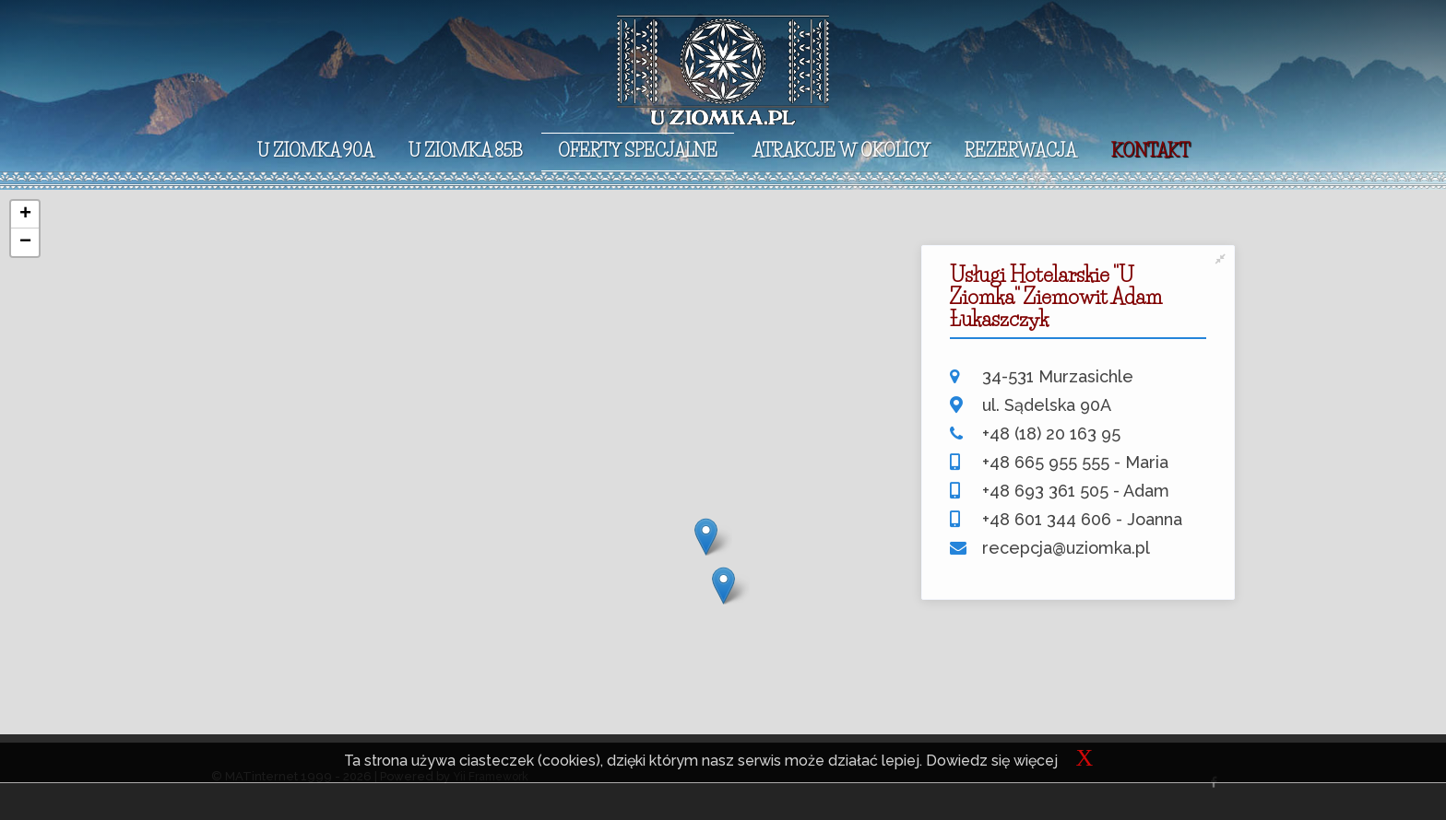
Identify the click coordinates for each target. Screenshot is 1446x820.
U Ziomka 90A (315, 151)
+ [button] (25, 214)
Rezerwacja (1020, 151)
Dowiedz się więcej (992, 760)
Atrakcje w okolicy (841, 151)
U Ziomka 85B (466, 151)
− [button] (25, 242)
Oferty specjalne (637, 151)
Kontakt (1150, 151)
